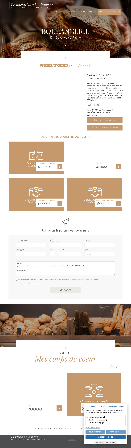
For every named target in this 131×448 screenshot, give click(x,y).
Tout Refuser (116, 432)
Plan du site (107, 446)
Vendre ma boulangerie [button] (109, 12)
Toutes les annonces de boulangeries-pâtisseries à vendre (65, 428)
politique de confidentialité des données (79, 280)
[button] (105, 120)
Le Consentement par (105, 442)
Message (19, 259)
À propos (92, 12)
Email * (87, 241)
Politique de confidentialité (93, 427)
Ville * (61, 250)
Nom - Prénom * (22, 241)
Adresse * (20, 250)
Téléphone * (55, 241)
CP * (51, 250)
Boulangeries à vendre (75, 12)
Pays (86, 250)
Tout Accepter (95, 432)
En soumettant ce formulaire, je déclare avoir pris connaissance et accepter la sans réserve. (58, 280)
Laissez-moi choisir (105, 437)
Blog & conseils (55, 12)
